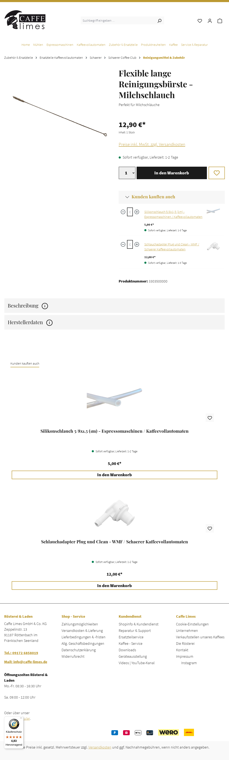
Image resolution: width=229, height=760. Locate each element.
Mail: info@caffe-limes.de (25, 661)
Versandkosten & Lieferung (82, 630)
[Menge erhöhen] (137, 212)
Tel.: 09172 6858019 (21, 652)
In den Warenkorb (171, 173)
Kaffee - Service (130, 643)
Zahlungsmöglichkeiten (80, 624)
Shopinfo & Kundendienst (139, 624)
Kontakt (182, 650)
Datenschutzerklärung (79, 650)
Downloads (127, 650)
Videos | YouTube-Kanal (137, 662)
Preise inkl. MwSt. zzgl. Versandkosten (152, 144)
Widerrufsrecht (73, 656)
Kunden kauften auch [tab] (24, 363)
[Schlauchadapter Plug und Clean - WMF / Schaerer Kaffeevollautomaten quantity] (130, 244)
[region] (57, 116)
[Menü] (21, 718)
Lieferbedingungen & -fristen (84, 637)
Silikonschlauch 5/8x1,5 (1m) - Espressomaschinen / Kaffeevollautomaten (114, 431)
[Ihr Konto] (210, 20)
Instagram (189, 662)
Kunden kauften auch (153, 196)
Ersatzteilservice (131, 637)
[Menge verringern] (123, 212)
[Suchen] (159, 20)
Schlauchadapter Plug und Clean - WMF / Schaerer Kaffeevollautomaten (114, 541)
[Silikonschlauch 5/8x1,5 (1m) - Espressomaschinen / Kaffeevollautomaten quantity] (130, 212)
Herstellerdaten (30, 322)
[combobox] (118, 20)
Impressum (184, 656)
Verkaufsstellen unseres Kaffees (200, 637)
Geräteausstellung (133, 656)
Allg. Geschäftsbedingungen (83, 643)
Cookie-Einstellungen (192, 624)
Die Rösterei (185, 643)
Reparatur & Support (135, 630)
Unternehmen (187, 630)
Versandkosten (99, 747)
